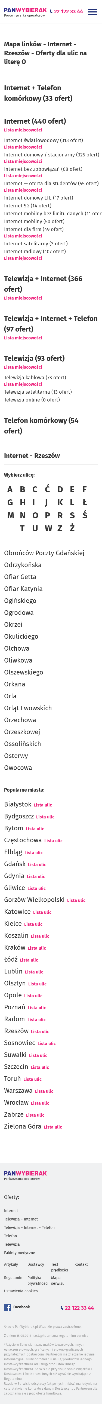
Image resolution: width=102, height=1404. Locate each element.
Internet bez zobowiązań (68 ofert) (43, 169)
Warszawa (18, 1091)
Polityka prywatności (37, 1281)
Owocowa (18, 768)
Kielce (13, 924)
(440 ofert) (35, 121)
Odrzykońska (23, 565)
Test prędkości (59, 1267)
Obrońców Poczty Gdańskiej (44, 553)
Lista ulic (43, 805)
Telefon (10, 1236)
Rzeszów (16, 1031)
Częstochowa (23, 840)
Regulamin (13, 1278)
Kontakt (81, 1265)
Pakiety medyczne (19, 1253)
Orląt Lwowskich (28, 708)
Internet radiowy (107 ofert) (35, 251)
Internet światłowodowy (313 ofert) (43, 140)
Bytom (13, 828)
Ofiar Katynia (23, 589)
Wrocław (16, 1103)
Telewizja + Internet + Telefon (29, 1228)
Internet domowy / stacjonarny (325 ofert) (51, 155)
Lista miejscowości (23, 130)
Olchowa (16, 648)
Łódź (10, 959)
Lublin (13, 971)
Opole (13, 995)
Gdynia (14, 876)
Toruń (12, 1079)
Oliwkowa (18, 660)
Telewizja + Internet (21, 1219)
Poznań (14, 1007)
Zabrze (14, 1114)
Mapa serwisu (57, 1281)
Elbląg (13, 852)
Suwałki (15, 1055)
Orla (10, 696)
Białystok (17, 804)
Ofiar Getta (20, 577)
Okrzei (13, 625)
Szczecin (16, 1067)
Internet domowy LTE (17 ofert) (38, 198)
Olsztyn (15, 983)
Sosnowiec (19, 1043)
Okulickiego (21, 637)
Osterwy (16, 756)
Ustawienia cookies (21, 1291)
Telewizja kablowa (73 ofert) (35, 377)
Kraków (14, 947)
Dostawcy (35, 1265)
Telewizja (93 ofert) (34, 358)
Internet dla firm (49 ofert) (34, 229)
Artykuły (11, 1265)
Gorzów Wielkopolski (34, 900)
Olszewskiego (23, 672)
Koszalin (16, 936)
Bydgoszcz (19, 816)
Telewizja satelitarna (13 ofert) (38, 392)
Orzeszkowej (22, 732)
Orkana (14, 684)
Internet (11, 1211)
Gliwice (14, 888)
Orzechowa (20, 720)
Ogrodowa (19, 613)
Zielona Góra (22, 1126)
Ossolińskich (22, 744)
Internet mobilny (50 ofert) (34, 221)
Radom (14, 1019)
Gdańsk (15, 864)
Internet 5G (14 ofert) (27, 206)
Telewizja (12, 1244)
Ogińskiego (20, 601)
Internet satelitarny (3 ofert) (36, 244)
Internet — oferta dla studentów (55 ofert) (51, 183)
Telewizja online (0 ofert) (32, 400)
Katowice (17, 912)
